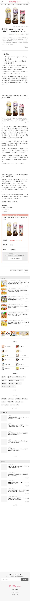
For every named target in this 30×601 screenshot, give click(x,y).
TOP (1, 4)
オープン (25, 398)
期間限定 (4, 398)
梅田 (4, 377)
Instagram (5, 211)
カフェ (3, 401)
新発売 (26, 270)
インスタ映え (5, 405)
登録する (25, 579)
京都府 (11, 380)
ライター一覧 (15, 594)
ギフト (12, 405)
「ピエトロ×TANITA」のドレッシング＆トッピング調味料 (16, 58)
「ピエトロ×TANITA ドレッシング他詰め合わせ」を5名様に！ (15, 62)
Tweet (26, 47)
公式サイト (6, 209)
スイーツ (11, 398)
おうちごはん (13, 270)
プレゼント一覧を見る (15, 258)
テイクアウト (19, 401)
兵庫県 (4, 383)
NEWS (5, 4)
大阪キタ (11, 377)
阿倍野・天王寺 (21, 377)
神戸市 (18, 383)
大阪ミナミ (20, 380)
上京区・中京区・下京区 (9, 386)
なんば (4, 380)
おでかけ (18, 398)
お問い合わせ (15, 589)
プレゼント (20, 270)
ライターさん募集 (15, 592)
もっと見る (14, 389)
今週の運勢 (10, 401)
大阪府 (11, 383)
